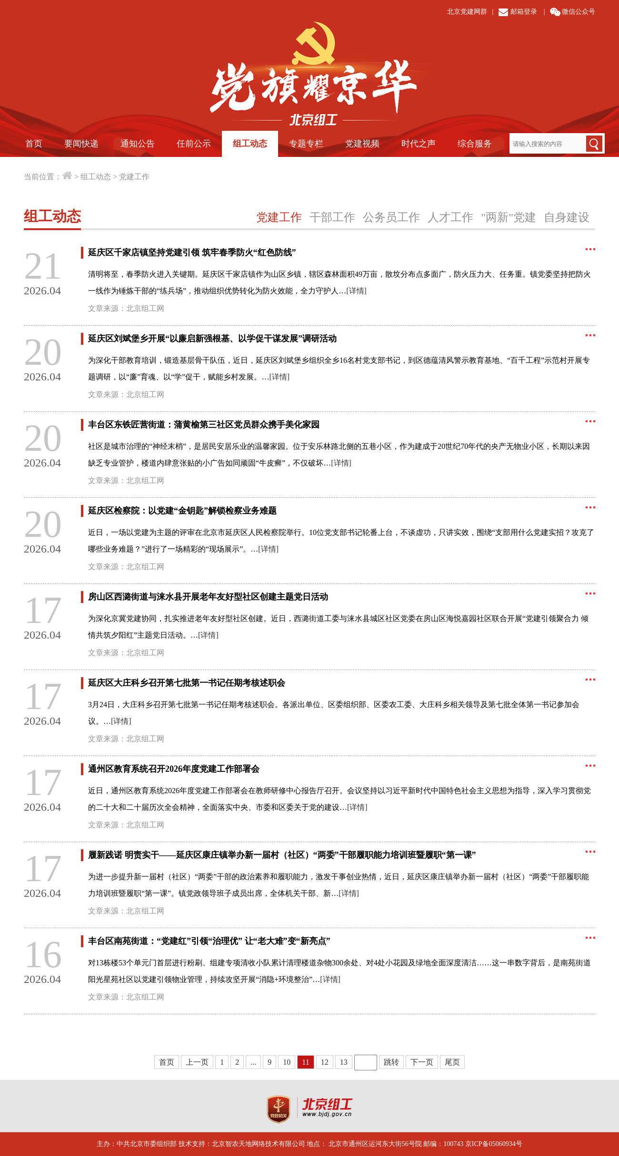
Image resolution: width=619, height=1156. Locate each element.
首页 (33, 143)
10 (286, 1062)
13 (344, 1062)
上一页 (197, 1062)
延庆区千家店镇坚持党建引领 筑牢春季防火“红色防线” (192, 252)
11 (305, 1062)
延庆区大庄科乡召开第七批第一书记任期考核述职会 (186, 683)
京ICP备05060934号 (493, 1143)
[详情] (356, 291)
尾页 (452, 1062)
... (253, 1062)
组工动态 (250, 143)
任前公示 (194, 143)
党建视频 (362, 143)
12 (325, 1062)
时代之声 (418, 143)
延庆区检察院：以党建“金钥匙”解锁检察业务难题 (182, 510)
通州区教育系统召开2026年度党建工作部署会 (174, 769)
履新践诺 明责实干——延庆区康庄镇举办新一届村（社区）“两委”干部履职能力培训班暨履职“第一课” (282, 855)
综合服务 (475, 143)
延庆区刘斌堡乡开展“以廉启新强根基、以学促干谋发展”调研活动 (212, 338)
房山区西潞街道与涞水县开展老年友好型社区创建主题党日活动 (208, 597)
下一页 (421, 1062)
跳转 (391, 1062)
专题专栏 (306, 143)
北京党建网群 (467, 11)
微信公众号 (578, 11)
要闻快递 (81, 143)
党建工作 (134, 177)
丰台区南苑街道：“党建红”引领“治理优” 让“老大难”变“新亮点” (209, 941)
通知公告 (137, 143)
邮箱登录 (523, 11)
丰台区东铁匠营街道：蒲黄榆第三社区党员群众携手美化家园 (203, 424)
